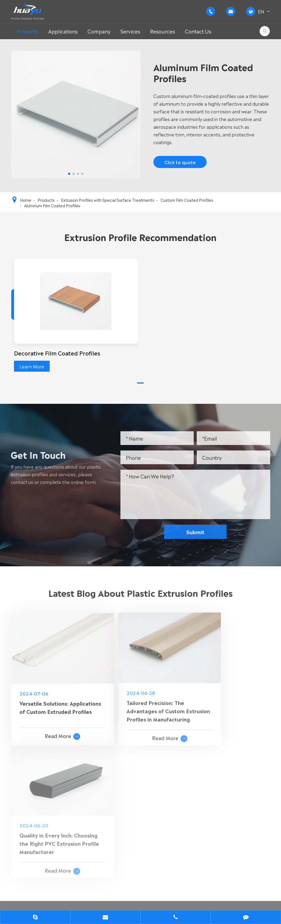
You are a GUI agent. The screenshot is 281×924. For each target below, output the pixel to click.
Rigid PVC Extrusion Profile (124, 789)
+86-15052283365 (246, 803)
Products (27, 31)
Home (25, 200)
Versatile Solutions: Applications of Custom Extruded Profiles (48, 694)
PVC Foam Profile (115, 816)
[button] (140, 382)
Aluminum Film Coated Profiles (52, 205)
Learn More (31, 366)
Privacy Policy (58, 903)
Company (99, 31)
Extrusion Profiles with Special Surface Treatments (107, 200)
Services (130, 31)
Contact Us (198, 31)
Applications (63, 31)
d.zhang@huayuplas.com (248, 828)
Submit (198, 531)
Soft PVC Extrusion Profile (124, 798)
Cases (187, 816)
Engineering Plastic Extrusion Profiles (50, 807)
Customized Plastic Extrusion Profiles (50, 833)
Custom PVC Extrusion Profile (43, 789)
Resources (162, 31)
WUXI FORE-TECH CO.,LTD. (68, 895)
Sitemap (20, 903)
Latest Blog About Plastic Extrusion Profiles (140, 595)
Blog (185, 824)
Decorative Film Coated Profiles (57, 352)
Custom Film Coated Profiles (187, 200)
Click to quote (179, 162)
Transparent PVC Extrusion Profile (133, 807)
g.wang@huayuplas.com (251, 821)
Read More (52, 721)
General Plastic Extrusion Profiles (46, 798)
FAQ (185, 807)
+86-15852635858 (246, 796)
